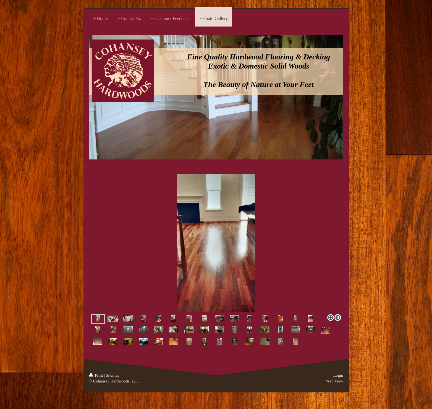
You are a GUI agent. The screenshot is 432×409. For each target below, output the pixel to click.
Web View (334, 381)
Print (96, 375)
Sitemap (112, 375)
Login (338, 375)
